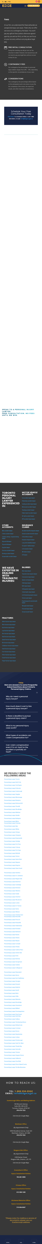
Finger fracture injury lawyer (9, 661)
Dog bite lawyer (6, 547)
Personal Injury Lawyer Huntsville (12, 1049)
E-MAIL (34, 1242)
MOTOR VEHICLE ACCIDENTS (29, 493)
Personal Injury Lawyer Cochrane (12, 1028)
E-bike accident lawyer (7, 533)
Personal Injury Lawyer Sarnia (11, 909)
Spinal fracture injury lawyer (9, 639)
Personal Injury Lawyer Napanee (12, 862)
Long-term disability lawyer (29, 543)
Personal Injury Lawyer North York (12, 782)
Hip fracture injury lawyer (8, 627)
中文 (9, 1)
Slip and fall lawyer (6, 541)
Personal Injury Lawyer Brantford (12, 881)
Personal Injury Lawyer (14, 1055)
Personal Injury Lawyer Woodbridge (13, 809)
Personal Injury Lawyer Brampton (12, 800)
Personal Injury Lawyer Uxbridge (12, 841)
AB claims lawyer (26, 552)
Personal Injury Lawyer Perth (11, 956)
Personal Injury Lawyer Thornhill (12, 806)
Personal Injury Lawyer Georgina (12, 981)
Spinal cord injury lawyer (28, 580)
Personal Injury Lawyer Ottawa (11, 946)
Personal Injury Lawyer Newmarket (13, 972)
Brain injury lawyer (26, 571)
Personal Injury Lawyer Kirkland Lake (13, 1025)
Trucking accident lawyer (28, 510)
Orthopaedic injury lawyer (28, 589)
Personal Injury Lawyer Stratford (12, 897)
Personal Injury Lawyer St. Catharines (13, 875)
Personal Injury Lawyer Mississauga (13, 797)
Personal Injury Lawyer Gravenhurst (13, 1005)
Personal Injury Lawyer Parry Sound (13, 1014)
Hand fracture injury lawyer (8, 648)
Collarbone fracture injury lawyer (10, 645)
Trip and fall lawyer (6, 544)
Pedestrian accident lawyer (29, 501)
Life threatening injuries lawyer (29, 595)
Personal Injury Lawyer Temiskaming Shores (15, 1022)
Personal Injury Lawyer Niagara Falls (13, 878)
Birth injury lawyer (26, 586)
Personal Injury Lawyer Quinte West (13, 859)
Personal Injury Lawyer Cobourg (12, 847)
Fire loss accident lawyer (8, 550)
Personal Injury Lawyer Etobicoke (12, 788)
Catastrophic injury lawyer (28, 592)
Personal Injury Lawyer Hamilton (12, 872)
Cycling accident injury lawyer (29, 504)
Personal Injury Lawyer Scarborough (13, 791)
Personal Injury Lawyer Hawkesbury (13, 925)
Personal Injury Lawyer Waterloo (12, 891)
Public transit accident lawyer (29, 513)
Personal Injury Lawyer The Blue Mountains (15, 1067)
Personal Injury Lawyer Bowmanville (13, 838)
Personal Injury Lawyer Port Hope (12, 850)
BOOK (7, 1242)
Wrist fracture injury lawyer (8, 624)
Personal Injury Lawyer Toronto (12, 779)
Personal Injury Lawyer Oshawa (12, 832)
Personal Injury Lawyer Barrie (11, 993)
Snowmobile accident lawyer (9, 556)
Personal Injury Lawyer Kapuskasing (13, 1034)
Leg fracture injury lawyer (8, 630)
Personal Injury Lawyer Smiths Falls (13, 953)
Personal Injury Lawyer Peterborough (13, 1040)
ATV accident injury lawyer (28, 519)
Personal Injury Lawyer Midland (12, 1008)
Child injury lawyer (26, 583)
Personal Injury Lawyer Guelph (11, 894)
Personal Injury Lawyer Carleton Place (13, 950)
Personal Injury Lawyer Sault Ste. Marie (14, 1043)
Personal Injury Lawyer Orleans (11, 937)
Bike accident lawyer (7, 531)
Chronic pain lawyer (27, 598)
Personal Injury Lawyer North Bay (12, 1016)
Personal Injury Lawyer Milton (11, 821)
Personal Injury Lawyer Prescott (12, 919)
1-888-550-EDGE (33, 5)
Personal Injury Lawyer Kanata (11, 934)
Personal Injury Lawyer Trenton (11, 856)
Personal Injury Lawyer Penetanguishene (14, 1011)
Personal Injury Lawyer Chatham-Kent (13, 915)
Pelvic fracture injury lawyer (9, 655)
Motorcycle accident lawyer (29, 507)
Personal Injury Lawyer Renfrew (12, 959)
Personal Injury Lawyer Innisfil (11, 990)
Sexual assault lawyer (27, 612)
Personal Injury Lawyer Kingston (12, 865)
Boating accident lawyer (8, 553)
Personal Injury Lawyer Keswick (12, 984)
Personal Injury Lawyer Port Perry (12, 844)
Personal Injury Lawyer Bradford (12, 987)
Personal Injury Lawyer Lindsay (11, 1037)
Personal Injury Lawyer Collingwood (13, 968)
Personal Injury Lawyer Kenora (11, 1031)
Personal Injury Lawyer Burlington (12, 818)
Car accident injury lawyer (28, 498)
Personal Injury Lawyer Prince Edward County (15, 1064)
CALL (21, 1242)
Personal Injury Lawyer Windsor (12, 912)
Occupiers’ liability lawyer (28, 546)
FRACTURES (7, 618)
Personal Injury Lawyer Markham (12, 812)
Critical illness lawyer (27, 537)
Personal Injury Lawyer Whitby (11, 829)
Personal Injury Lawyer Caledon (12, 965)
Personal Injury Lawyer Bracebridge (13, 1002)
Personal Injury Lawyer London (11, 903)
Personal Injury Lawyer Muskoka (12, 999)
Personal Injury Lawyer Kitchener (12, 887)
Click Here (11, 116)
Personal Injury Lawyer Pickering (12, 823)
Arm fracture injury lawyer (8, 633)
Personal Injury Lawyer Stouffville (12, 1061)
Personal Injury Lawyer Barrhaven (12, 931)
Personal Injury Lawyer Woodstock (13, 900)
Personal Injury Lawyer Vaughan (12, 794)
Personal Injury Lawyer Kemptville (12, 922)
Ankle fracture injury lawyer (9, 621)
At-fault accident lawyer (28, 516)
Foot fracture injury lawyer (8, 651)
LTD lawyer (24, 555)
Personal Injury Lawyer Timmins (12, 1052)
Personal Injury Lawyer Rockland (12, 928)
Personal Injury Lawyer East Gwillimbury (14, 978)
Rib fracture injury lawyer (8, 642)
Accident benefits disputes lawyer (30, 531)
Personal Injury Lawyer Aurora (11, 975)
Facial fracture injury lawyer (9, 657)
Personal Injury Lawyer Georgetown (13, 962)
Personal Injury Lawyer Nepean (11, 940)
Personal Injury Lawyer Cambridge (12, 885)
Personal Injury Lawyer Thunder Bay (13, 1046)
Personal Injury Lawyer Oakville (12, 815)
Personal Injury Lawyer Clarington (12, 835)
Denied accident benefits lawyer (30, 533)
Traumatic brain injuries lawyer (29, 574)
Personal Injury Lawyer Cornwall (12, 944)
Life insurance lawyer (27, 549)
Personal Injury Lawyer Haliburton (12, 1058)
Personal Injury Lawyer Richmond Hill (13, 803)
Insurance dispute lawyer (28, 540)
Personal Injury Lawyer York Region (13, 785)
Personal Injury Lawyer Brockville (12, 916)
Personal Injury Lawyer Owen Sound (13, 868)
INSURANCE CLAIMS (27, 526)
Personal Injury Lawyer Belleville (12, 853)
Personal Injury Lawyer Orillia (11, 996)
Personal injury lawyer (27, 609)
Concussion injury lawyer (28, 577)
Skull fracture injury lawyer (8, 636)
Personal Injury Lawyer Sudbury (12, 1019)
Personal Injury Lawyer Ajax (11, 826)
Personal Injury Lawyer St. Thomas (12, 906)
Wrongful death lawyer (27, 606)
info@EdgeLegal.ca (27, 119)
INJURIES (26, 567)
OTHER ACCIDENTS (7, 526)
